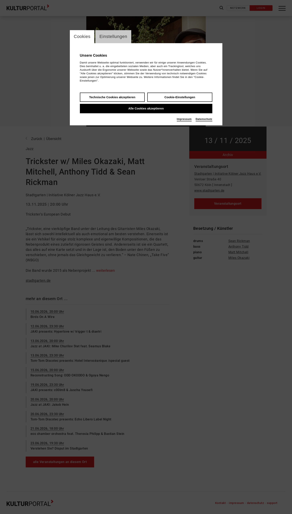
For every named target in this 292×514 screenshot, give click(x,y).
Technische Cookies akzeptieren (112, 97)
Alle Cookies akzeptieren (146, 108)
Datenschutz (204, 119)
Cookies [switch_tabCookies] (82, 36)
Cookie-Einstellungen (179, 97)
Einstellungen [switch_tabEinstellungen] (113, 36)
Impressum (184, 119)
